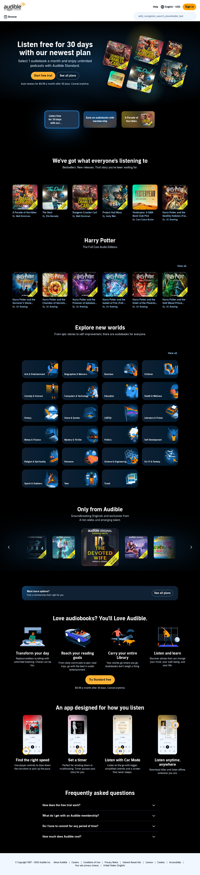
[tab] (61, 119)
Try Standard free (100, 679)
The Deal (47, 212)
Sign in (189, 6)
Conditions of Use (91, 862)
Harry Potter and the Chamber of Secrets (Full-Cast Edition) (53, 303)
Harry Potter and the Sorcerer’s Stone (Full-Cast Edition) (23, 303)
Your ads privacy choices (87, 865)
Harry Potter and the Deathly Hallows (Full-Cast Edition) (174, 216)
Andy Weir (111, 216)
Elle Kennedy (52, 216)
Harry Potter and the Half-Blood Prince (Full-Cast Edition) (173, 303)
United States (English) (114, 865)
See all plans (68, 75)
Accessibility (175, 862)
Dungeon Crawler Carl (84, 212)
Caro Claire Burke (144, 219)
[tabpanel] (100, 65)
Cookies (161, 862)
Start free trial (43, 75)
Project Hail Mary (112, 212)
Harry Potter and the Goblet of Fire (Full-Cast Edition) (113, 303)
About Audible (60, 862)
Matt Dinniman (23, 216)
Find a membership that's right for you (45, 593)
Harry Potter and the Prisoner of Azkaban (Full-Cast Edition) (83, 303)
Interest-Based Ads (132, 862)
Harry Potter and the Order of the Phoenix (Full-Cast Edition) (143, 303)
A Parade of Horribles (24, 212)
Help (155, 6)
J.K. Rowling (172, 219)
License (149, 862)
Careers (75, 862)
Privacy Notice (111, 862)
